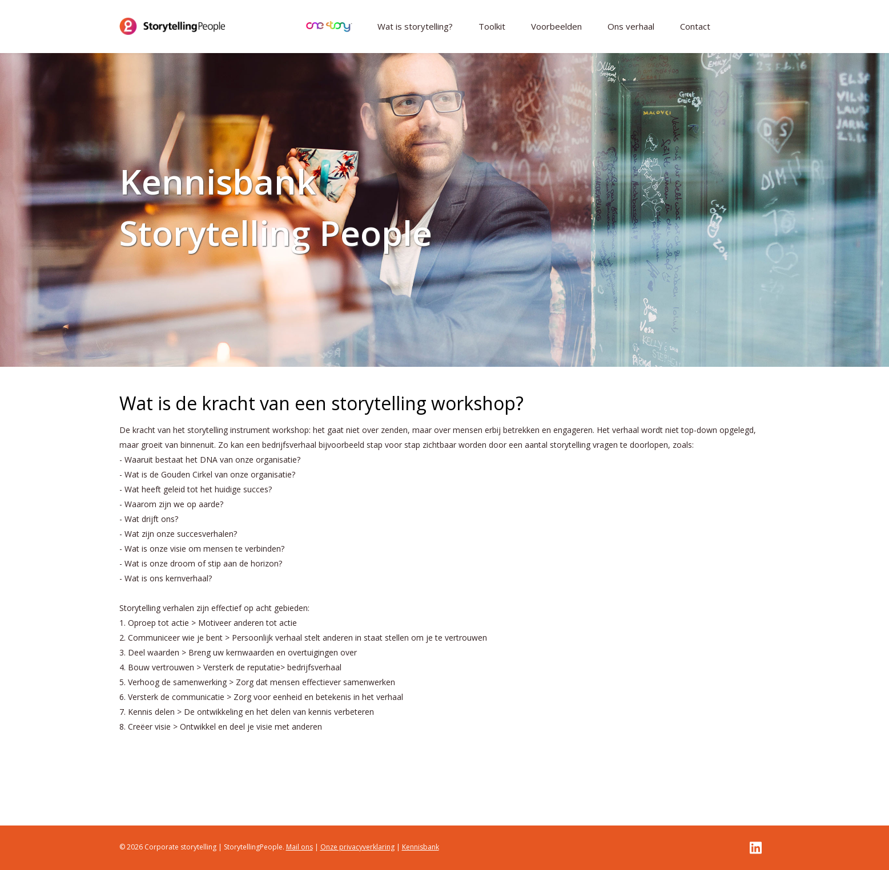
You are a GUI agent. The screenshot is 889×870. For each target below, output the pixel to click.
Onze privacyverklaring (357, 847)
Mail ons (299, 847)
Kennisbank (420, 847)
